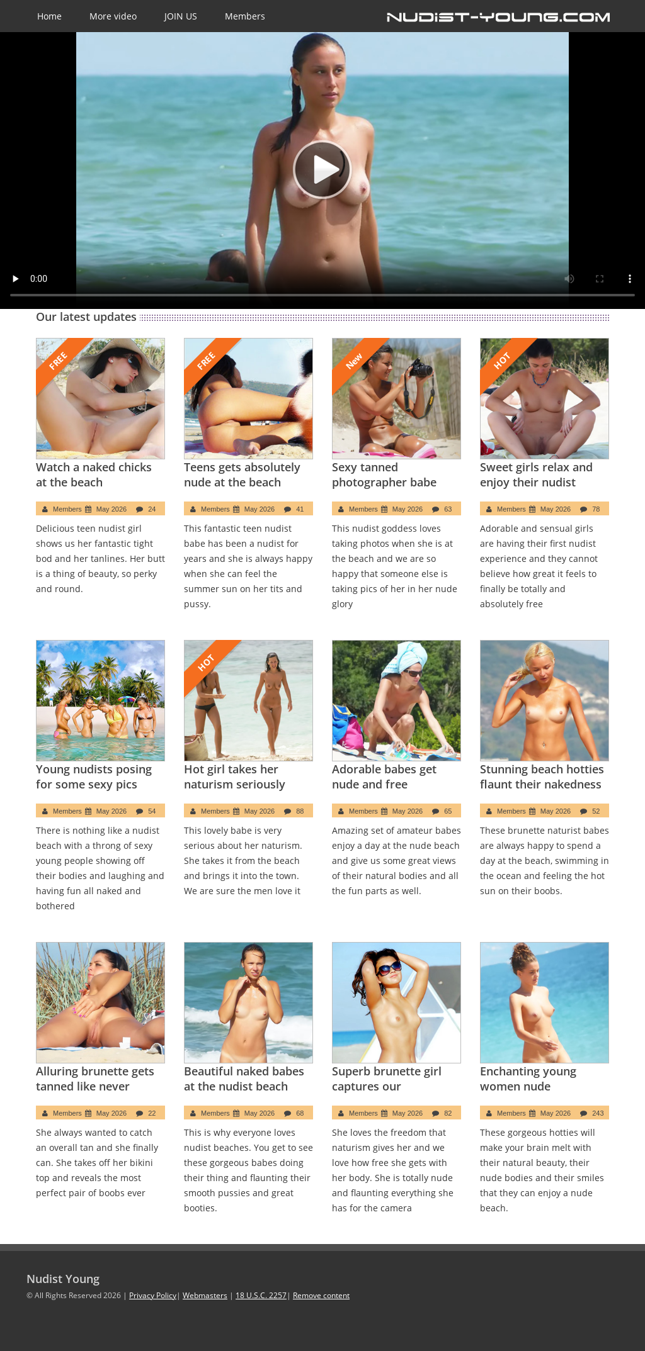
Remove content (321, 1295)
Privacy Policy (152, 1295)
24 (152, 509)
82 (448, 1113)
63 (448, 509)
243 (597, 1113)
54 (152, 811)
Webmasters (205, 1295)
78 (596, 509)
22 (152, 1113)
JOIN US (180, 16)
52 (596, 811)
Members (245, 16)
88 (300, 811)
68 (300, 1113)
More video (113, 16)
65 (448, 811)
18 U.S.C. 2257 (261, 1295)
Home (49, 16)
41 (300, 509)
